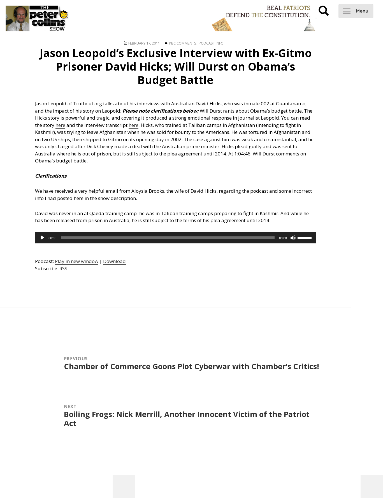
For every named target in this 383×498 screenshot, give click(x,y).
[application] (175, 237)
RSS (63, 268)
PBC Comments (182, 43)
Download (114, 261)
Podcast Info (211, 43)
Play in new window (76, 261)
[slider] (168, 237)
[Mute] (293, 238)
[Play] (42, 238)
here (60, 125)
